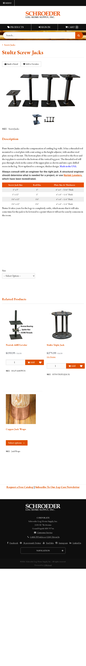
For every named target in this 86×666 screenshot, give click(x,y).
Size (4, 270)
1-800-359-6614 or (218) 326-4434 (43, 537)
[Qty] (15, 362)
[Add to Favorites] (40, 362)
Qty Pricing (51, 357)
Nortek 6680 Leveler (16, 345)
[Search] (79, 35)
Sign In (44, 27)
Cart (72, 27)
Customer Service (43, 532)
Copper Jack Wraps (16, 429)
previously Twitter (30, 543)
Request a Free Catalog (19, 487)
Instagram (61, 543)
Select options (16, 442)
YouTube (48, 543)
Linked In (75, 543)
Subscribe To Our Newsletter (57, 487)
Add (31, 362)
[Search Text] (43, 35)
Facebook (12, 543)
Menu (7, 3)
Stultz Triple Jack (55, 345)
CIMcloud (48, 565)
